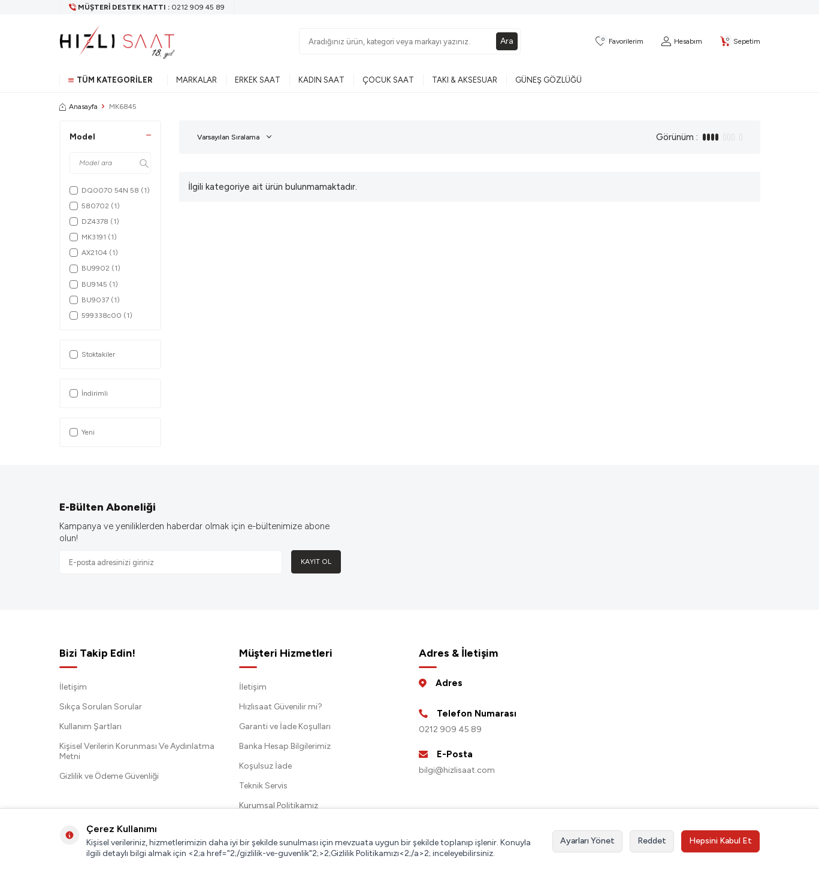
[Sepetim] (740, 42)
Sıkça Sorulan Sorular (100, 707)
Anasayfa (78, 106)
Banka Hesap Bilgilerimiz (285, 746)
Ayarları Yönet (587, 841)
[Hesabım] (681, 42)
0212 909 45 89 (450, 729)
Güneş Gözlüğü (548, 79)
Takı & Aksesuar (464, 79)
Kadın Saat (321, 79)
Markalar (196, 79)
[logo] (117, 41)
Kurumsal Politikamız (278, 805)
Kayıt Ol (316, 561)
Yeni (82, 432)
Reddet (651, 841)
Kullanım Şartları (90, 726)
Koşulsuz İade (265, 766)
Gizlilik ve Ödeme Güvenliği (109, 776)
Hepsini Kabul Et (720, 841)
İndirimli (88, 393)
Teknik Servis (263, 786)
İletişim (73, 687)
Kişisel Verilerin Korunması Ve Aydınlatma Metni (136, 751)
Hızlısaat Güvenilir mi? (280, 707)
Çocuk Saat (388, 79)
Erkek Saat (257, 79)
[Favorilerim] (619, 42)
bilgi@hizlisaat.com (457, 770)
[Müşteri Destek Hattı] (147, 7)
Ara (506, 41)
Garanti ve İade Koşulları (285, 726)
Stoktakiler (92, 354)
